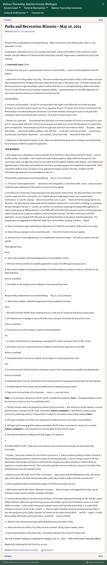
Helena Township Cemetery (66, 7)
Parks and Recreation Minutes (25, 550)
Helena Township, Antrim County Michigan (30, 4)
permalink (48, 550)
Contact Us (38, 12)
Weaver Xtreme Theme (97, 562)
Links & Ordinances (14, 12)
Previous (6, 20)
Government (11, 7)
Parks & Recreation (34, 7)
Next (102, 20)
